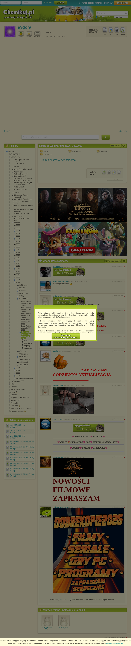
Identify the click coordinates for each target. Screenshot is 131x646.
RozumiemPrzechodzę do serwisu (66, 336)
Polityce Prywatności (114, 643)
